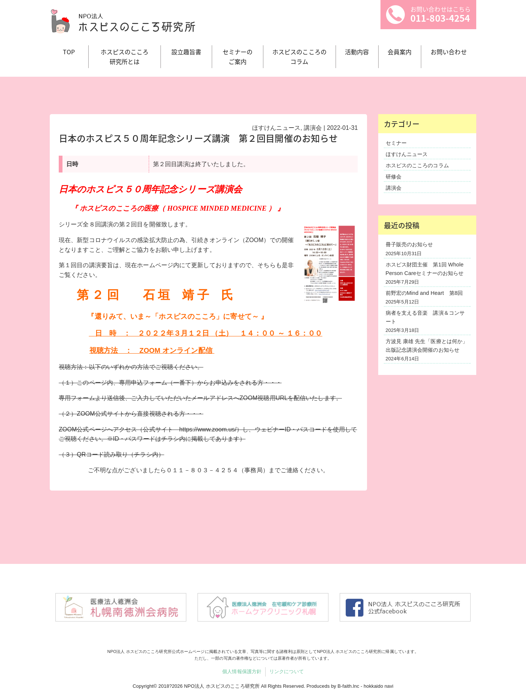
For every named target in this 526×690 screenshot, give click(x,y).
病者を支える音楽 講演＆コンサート (425, 317)
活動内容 (357, 51)
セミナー (396, 143)
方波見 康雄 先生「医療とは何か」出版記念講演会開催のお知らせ (427, 345)
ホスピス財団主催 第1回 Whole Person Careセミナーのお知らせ (425, 269)
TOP (69, 51)
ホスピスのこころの (299, 56)
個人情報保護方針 (242, 671)
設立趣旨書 (186, 51)
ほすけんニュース (276, 128)
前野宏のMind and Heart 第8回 (424, 293)
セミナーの (237, 56)
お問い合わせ (449, 51)
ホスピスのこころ (125, 56)
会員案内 (400, 51)
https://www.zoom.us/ (207, 429)
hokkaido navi (379, 686)
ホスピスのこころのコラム (417, 165)
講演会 (313, 128)
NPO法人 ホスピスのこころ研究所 (222, 686)
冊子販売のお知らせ (409, 244)
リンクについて (286, 671)
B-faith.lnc (348, 686)
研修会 (393, 177)
